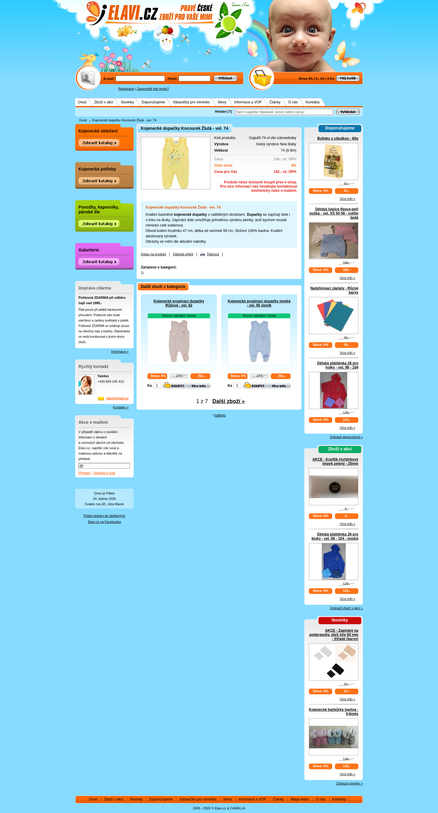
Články (275, 102)
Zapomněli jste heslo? (153, 88)
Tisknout (213, 254)
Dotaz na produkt (153, 254)
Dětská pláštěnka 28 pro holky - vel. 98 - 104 (337, 365)
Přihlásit (84, 473)
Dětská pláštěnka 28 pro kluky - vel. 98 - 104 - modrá (335, 536)
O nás (293, 102)
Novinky (127, 102)
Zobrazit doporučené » (346, 437)
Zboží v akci (103, 102)
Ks (149, 386)
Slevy (222, 102)
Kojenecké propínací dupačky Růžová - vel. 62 (178, 303)
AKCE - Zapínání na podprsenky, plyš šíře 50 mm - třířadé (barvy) (333, 634)
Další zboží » (228, 401)
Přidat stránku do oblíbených (104, 516)
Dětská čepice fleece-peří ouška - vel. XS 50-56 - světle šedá (333, 213)
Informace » (120, 351)
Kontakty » (121, 407)
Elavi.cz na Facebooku (104, 522)
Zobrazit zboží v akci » (346, 608)
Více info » (347, 198)
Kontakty (313, 102)
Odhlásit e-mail (104, 473)
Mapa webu (300, 799)
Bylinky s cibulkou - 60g (337, 138)
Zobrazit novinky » (349, 783)
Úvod (82, 102)
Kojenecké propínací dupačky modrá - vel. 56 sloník (259, 303)
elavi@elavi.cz (117, 398)
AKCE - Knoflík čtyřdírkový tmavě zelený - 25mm (335, 461)
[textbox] (284, 112)
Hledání (221, 111)
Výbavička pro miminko (191, 102)
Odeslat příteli (183, 254)
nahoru (220, 415)
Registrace (126, 88)
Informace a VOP (248, 102)
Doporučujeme (153, 102)
